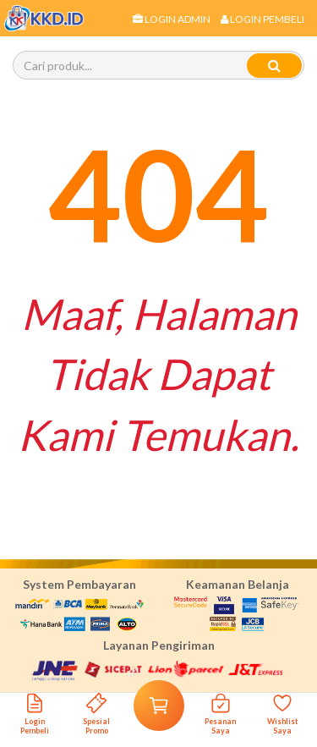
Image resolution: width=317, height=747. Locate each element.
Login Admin (171, 19)
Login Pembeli (262, 19)
